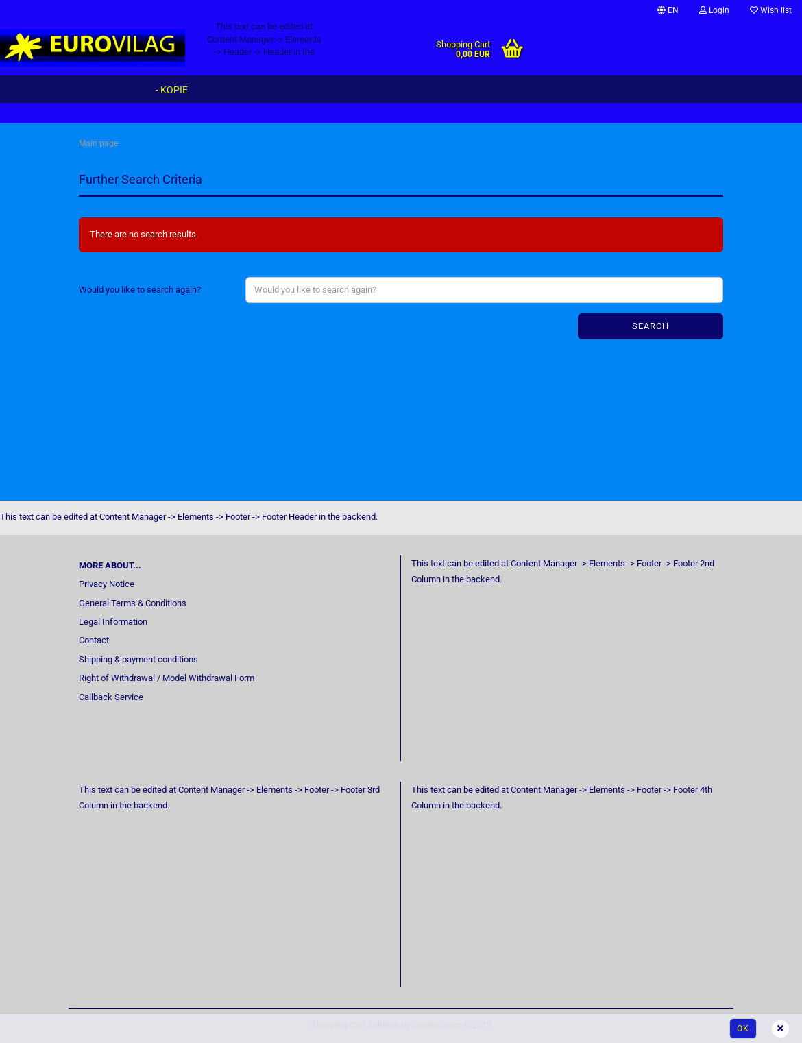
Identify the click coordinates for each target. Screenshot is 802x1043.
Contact (94, 640)
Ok (743, 1028)
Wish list (771, 10)
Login (714, 10)
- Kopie (172, 89)
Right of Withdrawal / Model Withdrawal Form (166, 678)
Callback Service (111, 697)
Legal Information (113, 621)
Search (650, 326)
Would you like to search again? (140, 290)
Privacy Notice (106, 584)
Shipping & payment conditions (138, 659)
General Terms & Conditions (132, 603)
